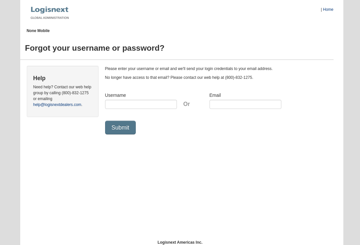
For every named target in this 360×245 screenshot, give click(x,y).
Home (328, 9)
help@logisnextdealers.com (57, 104)
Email (215, 95)
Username (115, 95)
